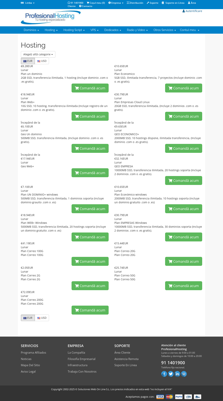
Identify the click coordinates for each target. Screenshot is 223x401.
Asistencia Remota (126, 359)
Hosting (51, 30)
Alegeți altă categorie (38, 54)
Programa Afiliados (33, 352)
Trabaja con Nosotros (82, 371)
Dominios (31, 30)
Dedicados (112, 30)
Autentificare (192, 11)
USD (41, 61)
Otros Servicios (165, 30)
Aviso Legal (28, 371)
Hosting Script (74, 30)
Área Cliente (122, 352)
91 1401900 (75, 2)
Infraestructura (77, 365)
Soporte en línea (125, 365)
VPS (94, 30)
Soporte (152, 2)
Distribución (135, 2)
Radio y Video (137, 30)
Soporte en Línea (173, 2)
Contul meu (189, 30)
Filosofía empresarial (81, 359)
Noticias (26, 359)
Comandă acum (90, 88)
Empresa (115, 2)
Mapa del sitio (30, 365)
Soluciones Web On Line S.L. (94, 389)
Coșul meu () (96, 2)
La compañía (76, 352)
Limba (28, 2)
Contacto (85, 6)
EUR (27, 61)
